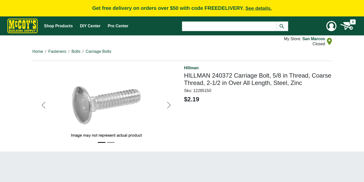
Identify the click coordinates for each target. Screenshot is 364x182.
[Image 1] (101, 142)
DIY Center (90, 26)
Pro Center (118, 26)
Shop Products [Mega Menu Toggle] (58, 26)
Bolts (76, 51)
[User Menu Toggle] (331, 26)
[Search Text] (229, 26)
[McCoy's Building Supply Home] (22, 26)
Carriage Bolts (98, 51)
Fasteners (57, 51)
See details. (258, 8)
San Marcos (313, 39)
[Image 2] (111, 142)
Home (37, 51)
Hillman (191, 68)
